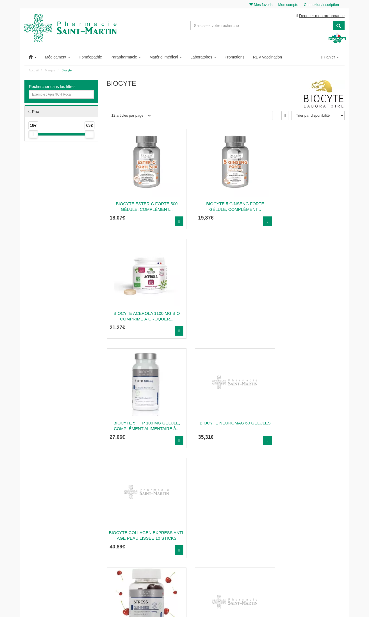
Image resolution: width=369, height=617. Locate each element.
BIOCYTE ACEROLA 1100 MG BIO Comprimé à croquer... (308, 207)
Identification (307, 511)
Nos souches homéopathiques (129, 549)
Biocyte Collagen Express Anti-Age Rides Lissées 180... (225, 426)
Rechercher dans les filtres (52, 87)
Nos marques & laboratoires (128, 555)
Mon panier (306, 505)
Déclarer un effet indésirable (237, 535)
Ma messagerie (309, 529)
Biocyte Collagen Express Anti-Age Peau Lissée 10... (308, 316)
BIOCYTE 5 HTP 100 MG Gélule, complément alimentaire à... (143, 316)
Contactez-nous (228, 505)
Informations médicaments (236, 529)
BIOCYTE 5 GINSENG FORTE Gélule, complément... (226, 207)
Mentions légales (229, 541)
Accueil (33, 70)
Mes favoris (306, 535)
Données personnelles (233, 554)
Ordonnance (225, 517)
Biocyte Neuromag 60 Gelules (226, 316)
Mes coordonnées (311, 523)
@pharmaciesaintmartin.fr (132, 511)
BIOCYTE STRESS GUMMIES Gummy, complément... (143, 426)
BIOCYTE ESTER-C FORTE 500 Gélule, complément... (143, 207)
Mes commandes (311, 517)
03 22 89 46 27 (119, 505)
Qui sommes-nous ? (231, 511)
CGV (220, 548)
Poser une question (230, 523)
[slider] (33, 135)
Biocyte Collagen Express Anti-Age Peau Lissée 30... (308, 426)
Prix (35, 111)
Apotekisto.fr (246, 605)
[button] (32, 57)
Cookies (222, 560)
